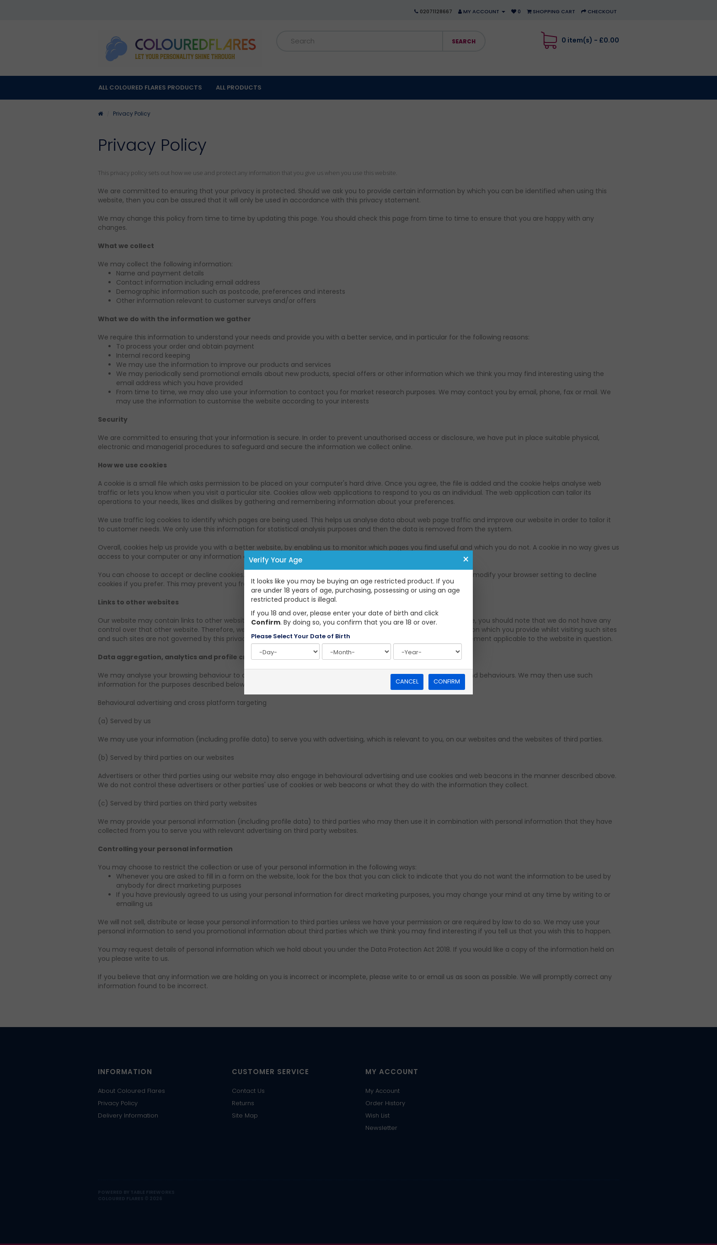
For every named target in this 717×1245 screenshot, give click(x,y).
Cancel (407, 681)
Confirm (446, 681)
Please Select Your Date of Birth (300, 636)
